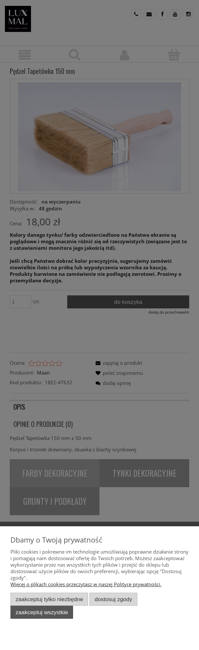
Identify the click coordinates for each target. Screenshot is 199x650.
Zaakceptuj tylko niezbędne (49, 599)
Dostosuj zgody (113, 599)
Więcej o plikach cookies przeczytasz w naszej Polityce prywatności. (85, 584)
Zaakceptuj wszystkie (42, 612)
